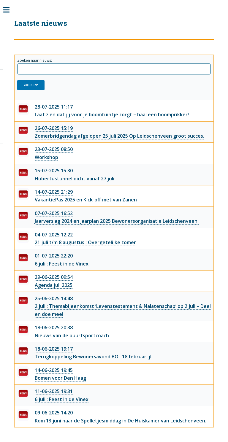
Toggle (9, 10)
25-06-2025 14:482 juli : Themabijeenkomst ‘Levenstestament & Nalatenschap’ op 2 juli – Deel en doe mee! (123, 306)
